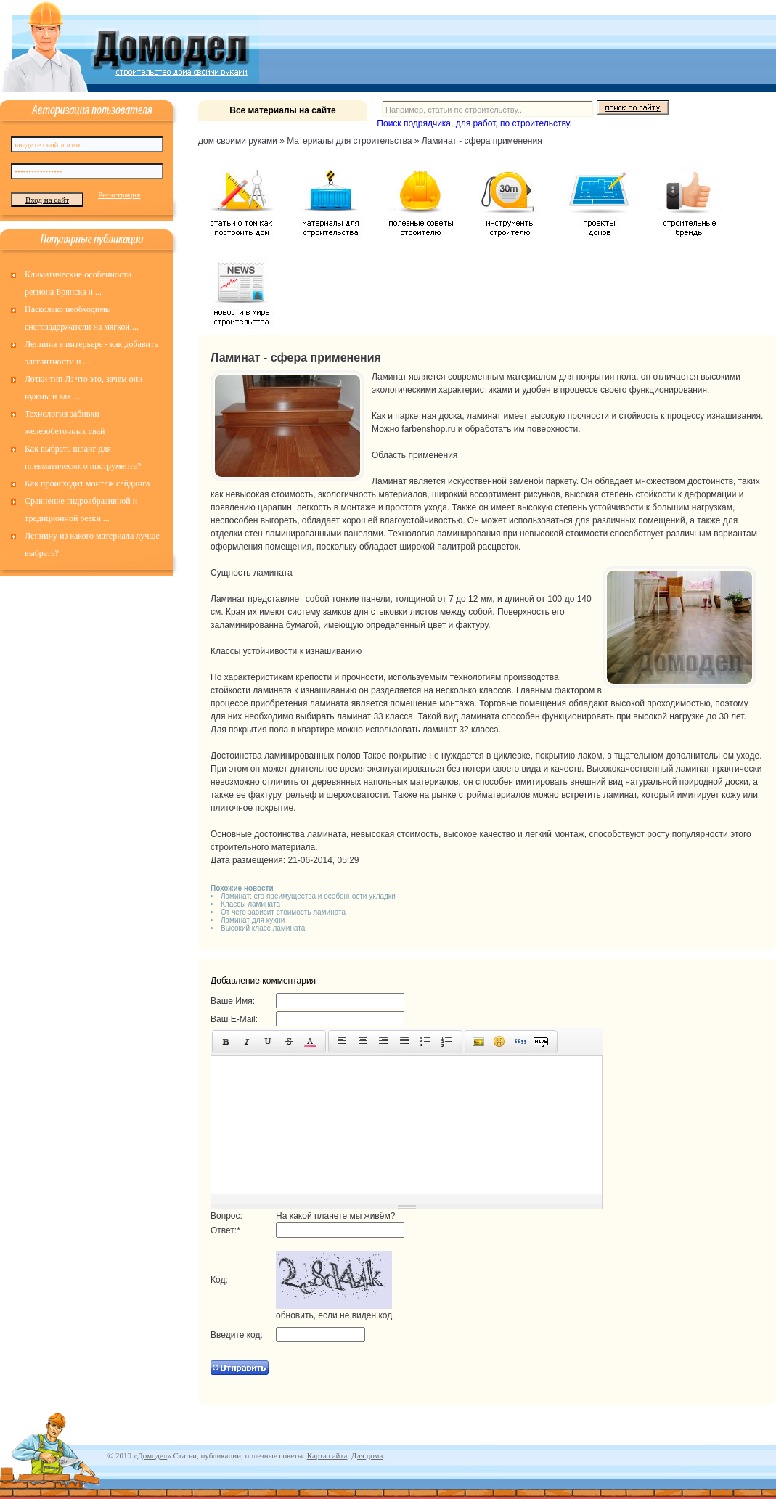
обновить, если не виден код (334, 1315)
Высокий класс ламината (263, 928)
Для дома (367, 1455)
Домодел (152, 1455)
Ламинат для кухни (253, 920)
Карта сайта (327, 1455)
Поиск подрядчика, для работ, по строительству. (474, 123)
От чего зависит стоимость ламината (283, 912)
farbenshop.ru (428, 429)
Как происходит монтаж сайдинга (87, 483)
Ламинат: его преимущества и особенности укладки (308, 896)
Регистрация (119, 194)
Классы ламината (250, 904)
